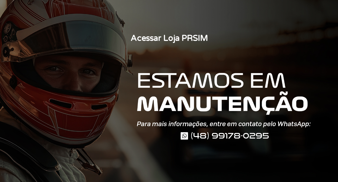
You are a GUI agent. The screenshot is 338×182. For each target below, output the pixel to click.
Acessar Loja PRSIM (169, 38)
